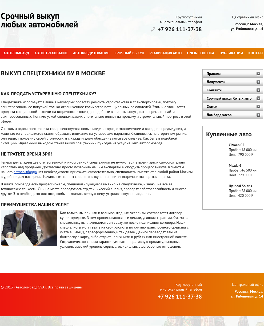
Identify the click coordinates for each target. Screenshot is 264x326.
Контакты (234, 90)
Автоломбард (16, 53)
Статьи (234, 106)
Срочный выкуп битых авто (234, 98)
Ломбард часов (234, 114)
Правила (234, 73)
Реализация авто (166, 53)
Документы (234, 81)
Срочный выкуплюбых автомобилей (39, 20)
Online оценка (200, 53)
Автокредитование (91, 53)
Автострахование (51, 53)
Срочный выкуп (129, 53)
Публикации (231, 53)
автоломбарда (25, 171)
